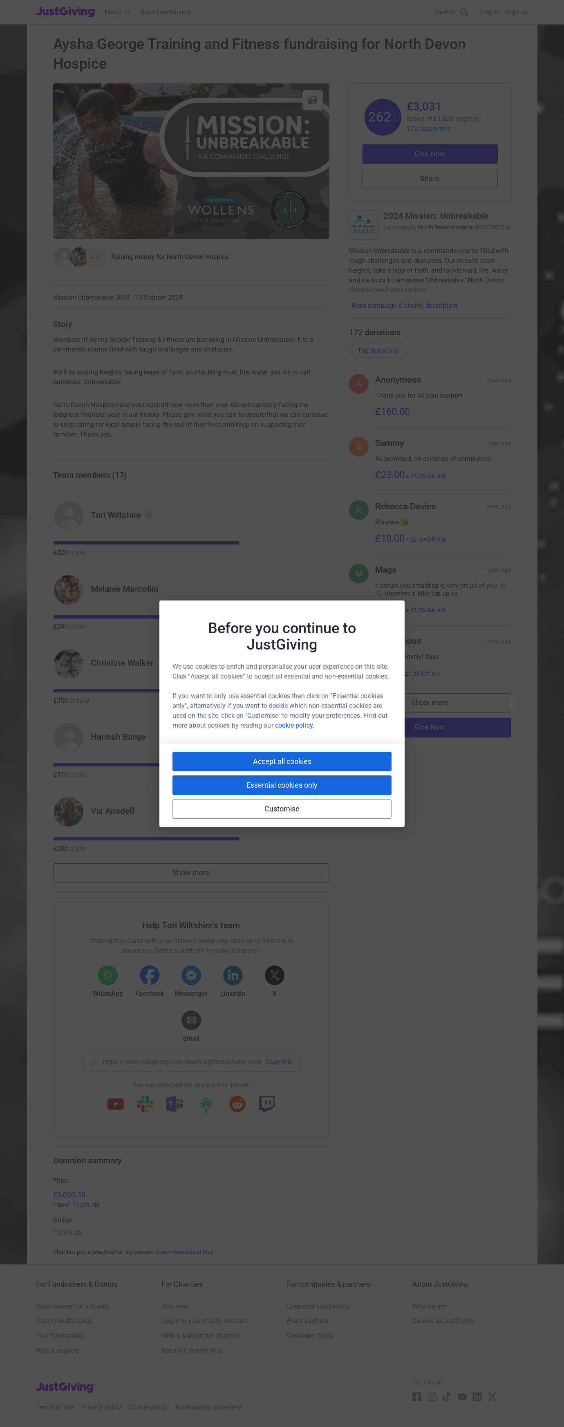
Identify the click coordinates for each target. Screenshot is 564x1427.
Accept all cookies (282, 761)
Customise (282, 808)
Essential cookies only (282, 785)
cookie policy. (294, 725)
